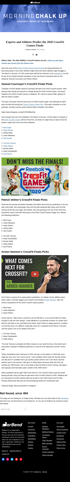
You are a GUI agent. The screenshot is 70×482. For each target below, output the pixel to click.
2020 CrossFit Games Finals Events (31, 68)
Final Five (30, 120)
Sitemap (44, 472)
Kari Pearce (7, 154)
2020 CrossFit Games (12, 120)
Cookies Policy (61, 432)
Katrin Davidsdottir (10, 151)
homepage (64, 398)
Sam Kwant (7, 138)
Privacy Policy (61, 445)
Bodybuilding (32, 432)
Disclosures (60, 439)
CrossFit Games (29, 104)
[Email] (36, 54)
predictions (58, 73)
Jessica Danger (41, 49)
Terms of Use (61, 448)
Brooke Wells (8, 148)
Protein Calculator (48, 452)
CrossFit (30, 426)
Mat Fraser (7, 127)
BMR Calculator (47, 443)
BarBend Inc (37, 472)
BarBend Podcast (48, 432)
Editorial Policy (61, 442)
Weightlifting (32, 439)
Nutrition (30, 445)
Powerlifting (31, 436)
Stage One (39, 104)
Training (30, 448)
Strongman (31, 429)
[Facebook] (33, 54)
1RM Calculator (47, 440)
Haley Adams (8, 146)
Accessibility (60, 426)
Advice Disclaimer (62, 429)
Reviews (30, 442)
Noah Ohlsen (8, 130)
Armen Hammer (50, 300)
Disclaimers (60, 436)
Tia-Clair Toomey (9, 143)
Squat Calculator (47, 455)
